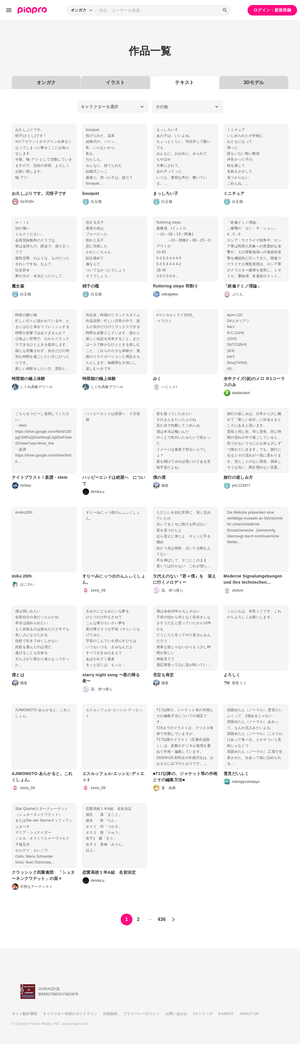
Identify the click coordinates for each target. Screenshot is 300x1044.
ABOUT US (249, 1014)
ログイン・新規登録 (272, 10)
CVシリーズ (203, 1014)
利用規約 (110, 1014)
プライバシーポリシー (141, 1014)
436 (162, 919)
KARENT (226, 1014)
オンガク (46, 82)
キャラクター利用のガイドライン (70, 1014)
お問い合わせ (176, 1014)
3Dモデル (253, 82)
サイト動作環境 (24, 1014)
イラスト (115, 82)
